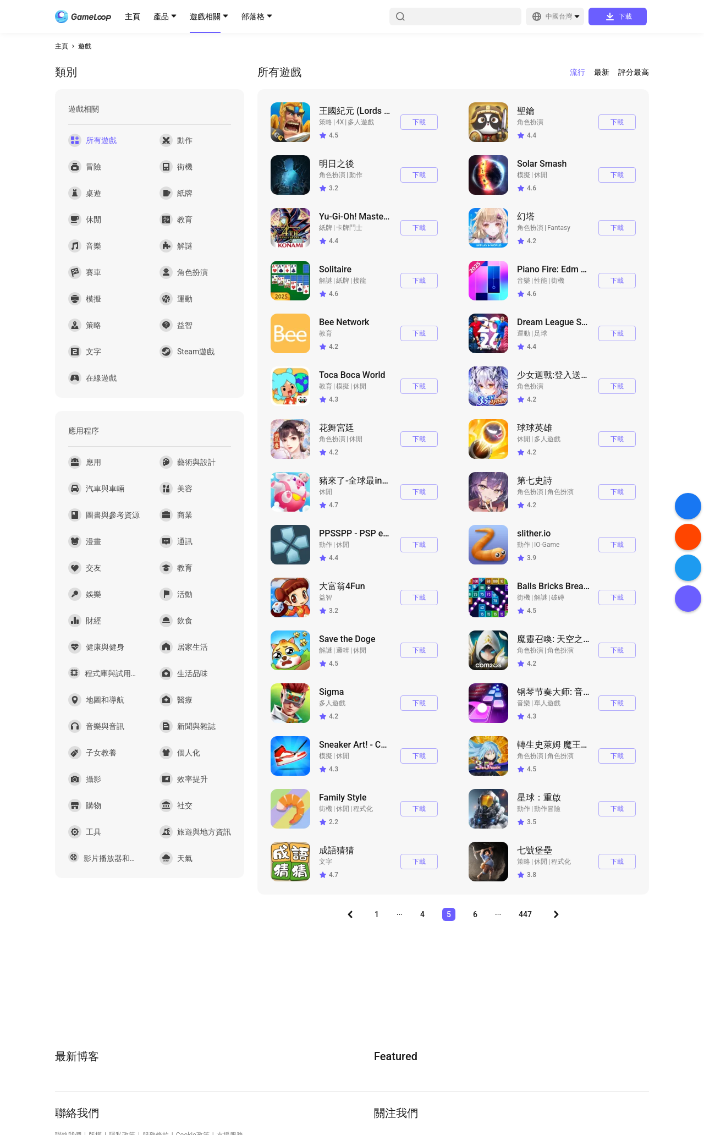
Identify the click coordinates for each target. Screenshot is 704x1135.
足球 (540, 333)
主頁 (132, 16)
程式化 (363, 809)
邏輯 (342, 650)
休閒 (540, 175)
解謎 (325, 280)
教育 (325, 333)
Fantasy (558, 228)
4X (340, 122)
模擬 (523, 175)
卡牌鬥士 (349, 228)
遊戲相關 (205, 16)
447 (525, 914)
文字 (325, 861)
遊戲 (84, 46)
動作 (355, 175)
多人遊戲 (361, 122)
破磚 (557, 597)
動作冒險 (547, 809)
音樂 (523, 280)
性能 (540, 280)
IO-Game (546, 545)
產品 (161, 16)
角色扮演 (530, 122)
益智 (325, 597)
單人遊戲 (547, 703)
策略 (325, 122)
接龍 (359, 280)
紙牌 (325, 228)
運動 (523, 333)
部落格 (253, 16)
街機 (557, 280)
